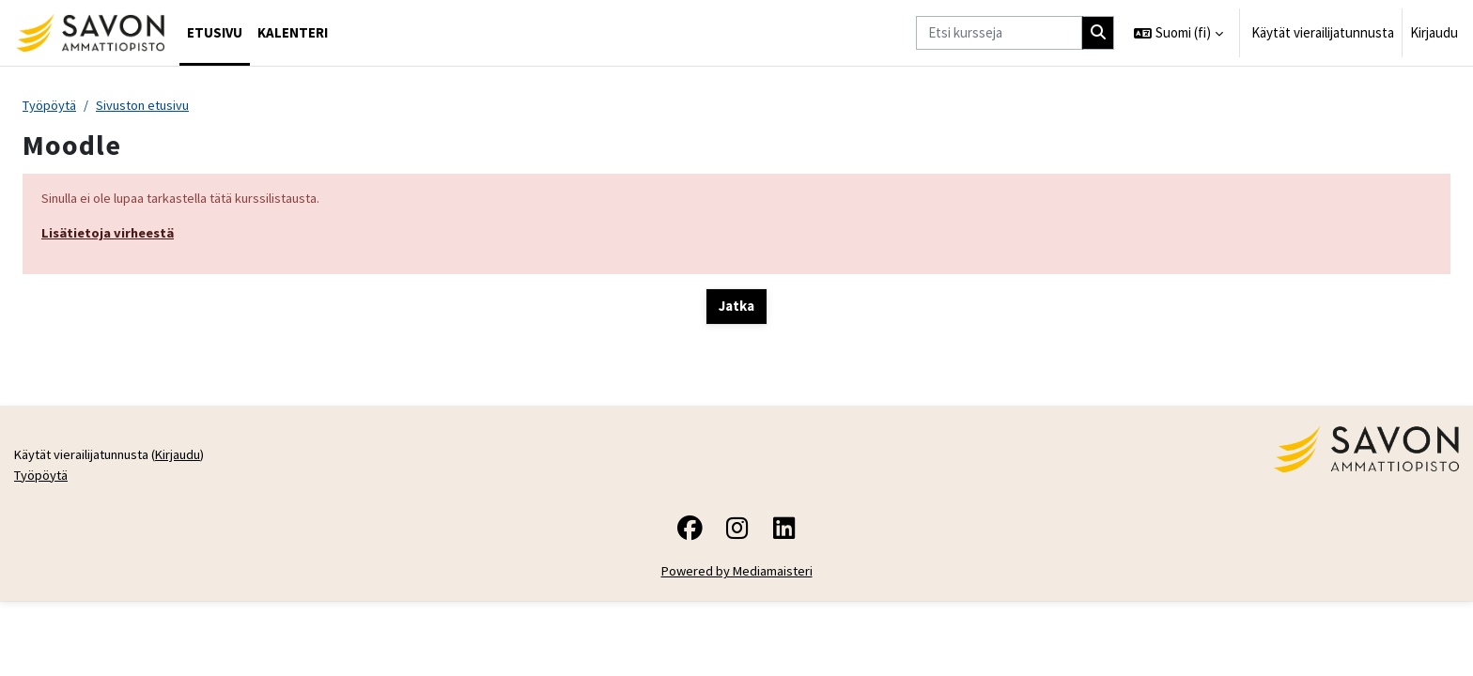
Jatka (736, 308)
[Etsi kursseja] (999, 33)
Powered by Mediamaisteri (736, 646)
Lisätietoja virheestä (110, 235)
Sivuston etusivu (148, 106)
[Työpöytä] (89, 33)
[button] (1178, 33)
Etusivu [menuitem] (214, 32)
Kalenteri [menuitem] (292, 32)
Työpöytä (51, 106)
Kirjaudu (1434, 32)
